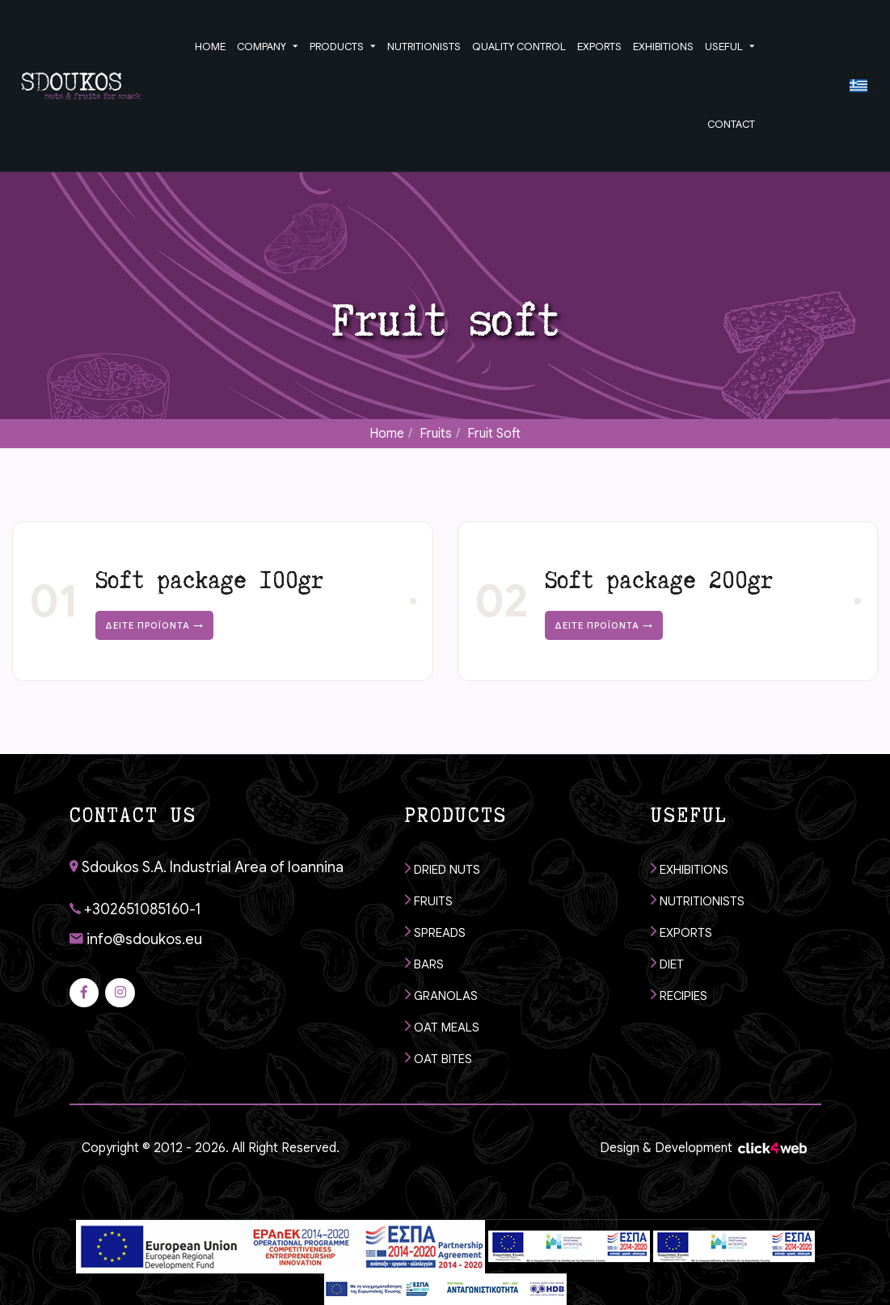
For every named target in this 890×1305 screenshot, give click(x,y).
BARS (424, 963)
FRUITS (429, 900)
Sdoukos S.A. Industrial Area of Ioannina (207, 867)
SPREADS (435, 931)
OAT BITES (438, 1058)
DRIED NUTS (442, 868)
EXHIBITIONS (689, 868)
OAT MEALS (442, 1026)
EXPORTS (681, 931)
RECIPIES (679, 994)
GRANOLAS (441, 994)
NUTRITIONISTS (697, 900)
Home (386, 434)
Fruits (436, 434)
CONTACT (731, 124)
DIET (667, 963)
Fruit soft (494, 434)
